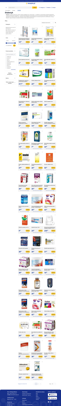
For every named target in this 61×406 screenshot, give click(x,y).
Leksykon (38, 398)
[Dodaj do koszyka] (28, 42)
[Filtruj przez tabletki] (8, 56)
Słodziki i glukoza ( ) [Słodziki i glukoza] (9, 32)
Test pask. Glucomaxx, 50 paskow (36, 249)
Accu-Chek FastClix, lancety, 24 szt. (24, 144)
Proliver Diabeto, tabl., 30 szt (49, 311)
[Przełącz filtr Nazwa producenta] (11, 73)
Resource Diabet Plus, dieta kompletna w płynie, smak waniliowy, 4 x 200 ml (23, 270)
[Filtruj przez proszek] (8, 57)
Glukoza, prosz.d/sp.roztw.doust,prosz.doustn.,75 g (24, 353)
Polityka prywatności (26, 393)
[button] (28, 43)
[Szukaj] (30, 7)
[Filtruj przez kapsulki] (8, 63)
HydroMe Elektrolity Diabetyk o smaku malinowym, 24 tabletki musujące (24, 39)
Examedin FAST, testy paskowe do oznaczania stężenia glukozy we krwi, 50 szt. (37, 353)
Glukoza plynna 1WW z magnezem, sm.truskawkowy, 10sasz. (24, 312)
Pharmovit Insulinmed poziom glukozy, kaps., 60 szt (37, 291)
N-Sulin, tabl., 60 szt (22, 332)
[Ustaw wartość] (14, 45)
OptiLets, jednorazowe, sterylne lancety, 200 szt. (37, 102)
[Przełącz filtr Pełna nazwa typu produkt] (11, 82)
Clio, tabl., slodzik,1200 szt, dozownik (48, 353)
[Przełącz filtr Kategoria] (11, 24)
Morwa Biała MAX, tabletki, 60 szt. (49, 60)
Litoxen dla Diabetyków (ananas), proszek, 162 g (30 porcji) (36, 270)
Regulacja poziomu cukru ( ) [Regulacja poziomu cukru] (11, 27)
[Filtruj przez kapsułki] (8, 64)
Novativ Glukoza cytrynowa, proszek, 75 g (49, 39)
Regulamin (24, 400)
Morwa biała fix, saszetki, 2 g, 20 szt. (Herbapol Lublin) (37, 144)
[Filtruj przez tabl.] (8, 60)
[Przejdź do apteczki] (48, 7)
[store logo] (30, 3)
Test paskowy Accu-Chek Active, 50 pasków (49, 186)
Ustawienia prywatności (27, 404)
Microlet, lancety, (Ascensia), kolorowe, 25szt (49, 270)
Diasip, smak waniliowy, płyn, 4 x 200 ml (49, 207)
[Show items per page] (53, 384)
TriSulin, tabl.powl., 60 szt (36, 80)
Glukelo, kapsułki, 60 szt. (48, 101)
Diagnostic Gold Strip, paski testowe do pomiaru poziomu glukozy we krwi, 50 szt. (37, 374)
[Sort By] (47, 22)
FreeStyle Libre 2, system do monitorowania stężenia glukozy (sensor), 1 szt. (23, 81)
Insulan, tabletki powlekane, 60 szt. (24, 165)
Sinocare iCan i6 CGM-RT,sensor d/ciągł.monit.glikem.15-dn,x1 (49, 228)
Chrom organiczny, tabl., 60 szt (24, 59)
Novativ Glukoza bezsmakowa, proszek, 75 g (37, 39)
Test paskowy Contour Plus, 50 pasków (49, 81)
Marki (37, 396)
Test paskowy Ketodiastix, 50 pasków (36, 165)
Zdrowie (13, 10)
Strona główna (7, 10)
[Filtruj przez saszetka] (8, 66)
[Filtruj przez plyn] (7, 65)
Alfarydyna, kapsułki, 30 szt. (23, 374)
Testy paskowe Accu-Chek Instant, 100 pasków (36, 123)
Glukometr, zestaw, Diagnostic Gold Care (49, 291)
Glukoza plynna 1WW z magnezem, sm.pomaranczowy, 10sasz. (24, 291)
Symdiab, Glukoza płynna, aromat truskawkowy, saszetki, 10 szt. (49, 123)
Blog (37, 393)
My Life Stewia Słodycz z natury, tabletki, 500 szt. (37, 60)
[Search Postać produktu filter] (11, 54)
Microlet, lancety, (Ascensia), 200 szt (24, 207)
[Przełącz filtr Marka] (11, 78)
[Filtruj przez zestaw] (8, 68)
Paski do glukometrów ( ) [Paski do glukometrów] (10, 31)
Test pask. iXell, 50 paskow (23, 248)
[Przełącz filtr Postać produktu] (11, 51)
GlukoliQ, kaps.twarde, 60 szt (49, 248)
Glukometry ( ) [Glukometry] (8, 28)
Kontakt (24, 403)
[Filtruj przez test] (7, 59)
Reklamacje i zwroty (26, 395)
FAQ (37, 395)
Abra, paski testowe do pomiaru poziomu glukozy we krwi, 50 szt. (37, 186)
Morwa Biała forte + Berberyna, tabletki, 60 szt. (24, 102)
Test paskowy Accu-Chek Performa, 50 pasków (23, 186)
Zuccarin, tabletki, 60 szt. (48, 164)
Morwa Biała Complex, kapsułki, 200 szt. (49, 144)
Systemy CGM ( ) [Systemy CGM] (8, 33)
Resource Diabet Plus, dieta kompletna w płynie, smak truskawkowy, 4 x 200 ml (49, 333)
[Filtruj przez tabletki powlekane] (10, 61)
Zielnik (37, 399)
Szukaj (34, 7)
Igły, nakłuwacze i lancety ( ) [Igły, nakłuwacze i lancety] (11, 29)
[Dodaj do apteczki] (29, 26)
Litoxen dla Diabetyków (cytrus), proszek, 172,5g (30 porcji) (37, 207)
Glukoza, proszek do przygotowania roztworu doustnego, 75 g (23, 123)
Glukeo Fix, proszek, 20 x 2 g (23, 227)
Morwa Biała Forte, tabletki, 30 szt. (37, 333)
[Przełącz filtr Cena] (11, 38)
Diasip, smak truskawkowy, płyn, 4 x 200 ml (36, 312)
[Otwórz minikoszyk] (53, 7)
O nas (23, 401)
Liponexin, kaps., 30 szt (35, 227)
